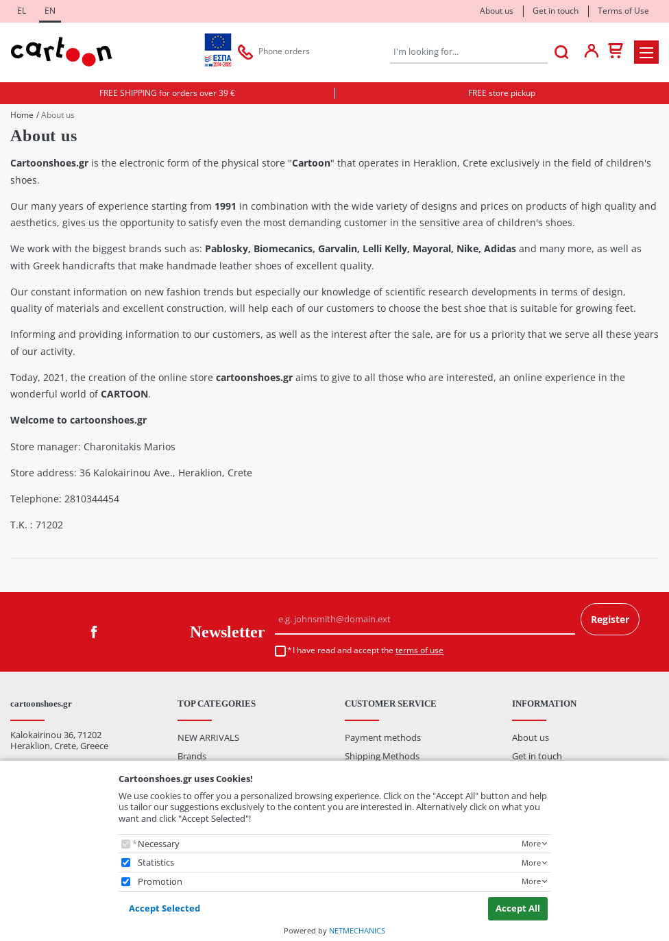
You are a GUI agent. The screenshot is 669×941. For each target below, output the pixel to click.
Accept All (518, 908)
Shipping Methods (382, 756)
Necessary (159, 844)
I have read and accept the (368, 650)
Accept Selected (164, 908)
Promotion (160, 882)
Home (22, 115)
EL (21, 10)
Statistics (156, 862)
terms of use (419, 650)
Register (610, 619)
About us (496, 10)
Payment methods (383, 737)
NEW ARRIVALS (208, 737)
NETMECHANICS (357, 930)
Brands (192, 756)
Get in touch (556, 10)
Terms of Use (623, 10)
